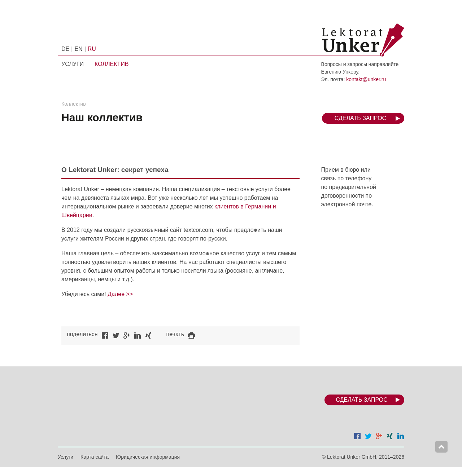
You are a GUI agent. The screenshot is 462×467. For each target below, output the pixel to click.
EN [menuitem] (78, 49)
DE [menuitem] (65, 49)
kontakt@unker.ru (366, 79)
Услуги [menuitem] (72, 64)
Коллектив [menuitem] (111, 64)
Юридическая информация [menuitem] (148, 457)
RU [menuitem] (92, 49)
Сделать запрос (360, 118)
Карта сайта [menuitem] (94, 457)
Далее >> (120, 294)
